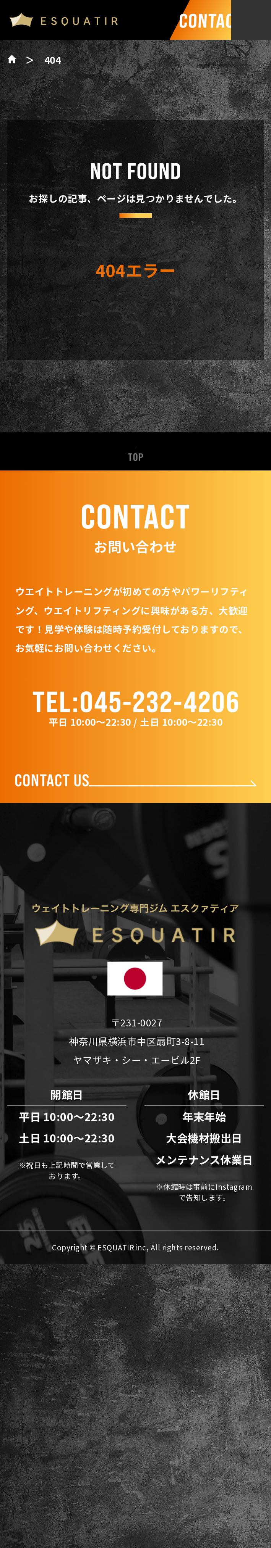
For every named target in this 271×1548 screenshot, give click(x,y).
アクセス (135, 1103)
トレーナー (135, 1011)
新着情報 (135, 919)
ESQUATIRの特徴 (135, 949)
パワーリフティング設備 (135, 980)
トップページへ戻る (135, 342)
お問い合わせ (135, 1133)
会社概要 (135, 1072)
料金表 (135, 1041)
